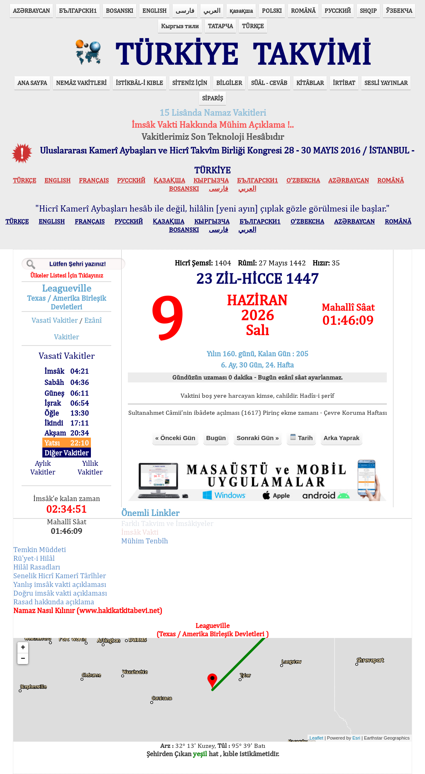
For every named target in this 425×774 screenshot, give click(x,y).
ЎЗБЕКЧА (399, 10)
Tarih (301, 437)
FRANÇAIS (94, 180)
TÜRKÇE (253, 25)
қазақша (241, 10)
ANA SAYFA (32, 82)
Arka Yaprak (341, 437)
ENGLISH (154, 10)
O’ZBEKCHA (303, 180)
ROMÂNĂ (303, 10)
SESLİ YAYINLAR (386, 82)
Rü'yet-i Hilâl (34, 558)
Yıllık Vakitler (90, 467)
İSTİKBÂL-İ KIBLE (139, 82)
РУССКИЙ (338, 10)
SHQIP (368, 10)
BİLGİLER (229, 82)
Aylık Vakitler (42, 467)
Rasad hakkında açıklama (53, 601)
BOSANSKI (119, 10)
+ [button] (23, 647)
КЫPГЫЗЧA (211, 180)
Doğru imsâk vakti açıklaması (60, 593)
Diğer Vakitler (66, 452)
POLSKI (272, 10)
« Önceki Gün (175, 437)
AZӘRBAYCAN (31, 10)
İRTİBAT (344, 82)
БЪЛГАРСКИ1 (78, 10)
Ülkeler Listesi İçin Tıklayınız (66, 275)
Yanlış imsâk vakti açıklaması (59, 584)
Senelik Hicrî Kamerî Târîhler (59, 575)
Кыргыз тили (180, 25)
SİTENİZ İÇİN (189, 82)
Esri (356, 737)
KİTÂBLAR (310, 82)
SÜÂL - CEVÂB (269, 82)
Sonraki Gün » (258, 437)
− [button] (23, 659)
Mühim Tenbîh (144, 540)
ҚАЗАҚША (169, 180)
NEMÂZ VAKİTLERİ (81, 82)
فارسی (185, 10)
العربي (211, 10)
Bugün (216, 437)
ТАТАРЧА (220, 25)
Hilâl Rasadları (36, 566)
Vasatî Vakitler (55, 320)
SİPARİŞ (212, 98)
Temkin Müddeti (39, 549)
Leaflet (316, 737)
